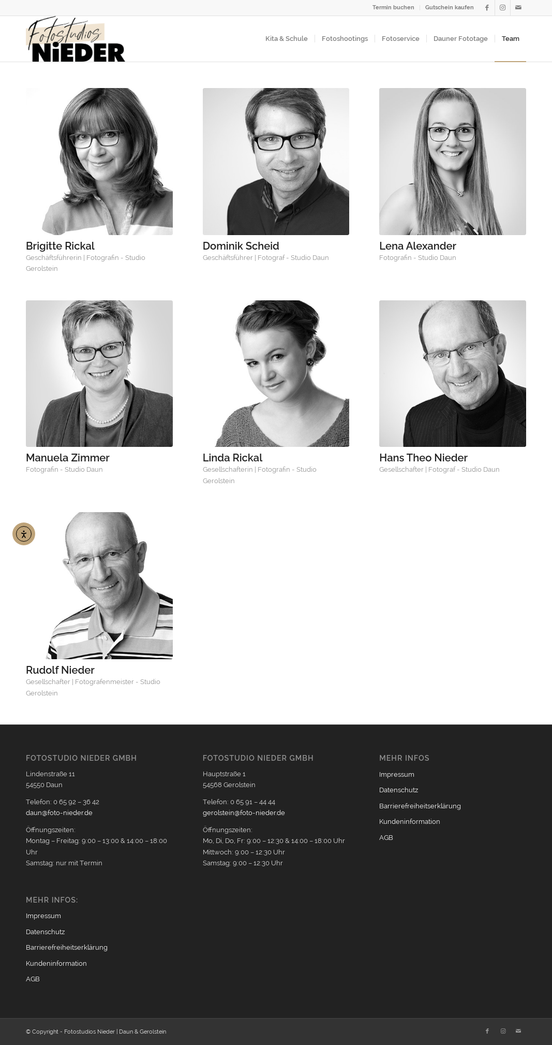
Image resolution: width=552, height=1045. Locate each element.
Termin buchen (393, 7)
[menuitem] (393, 7)
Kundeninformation (56, 963)
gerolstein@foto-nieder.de (244, 813)
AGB (33, 979)
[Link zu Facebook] (487, 8)
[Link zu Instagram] (502, 8)
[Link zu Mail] (518, 8)
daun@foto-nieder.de (59, 813)
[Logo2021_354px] (75, 39)
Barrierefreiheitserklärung (67, 947)
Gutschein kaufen (449, 7)
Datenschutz (45, 932)
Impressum (43, 916)
